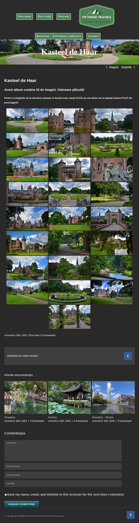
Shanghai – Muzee (102, 417)
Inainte (126, 67)
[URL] (63, 483)
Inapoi (113, 67)
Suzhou (52, 417)
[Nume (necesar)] (63, 466)
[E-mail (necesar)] (63, 475)
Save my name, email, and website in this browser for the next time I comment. (65, 494)
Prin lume (34, 335)
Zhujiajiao (9, 417)
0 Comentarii (48, 335)
